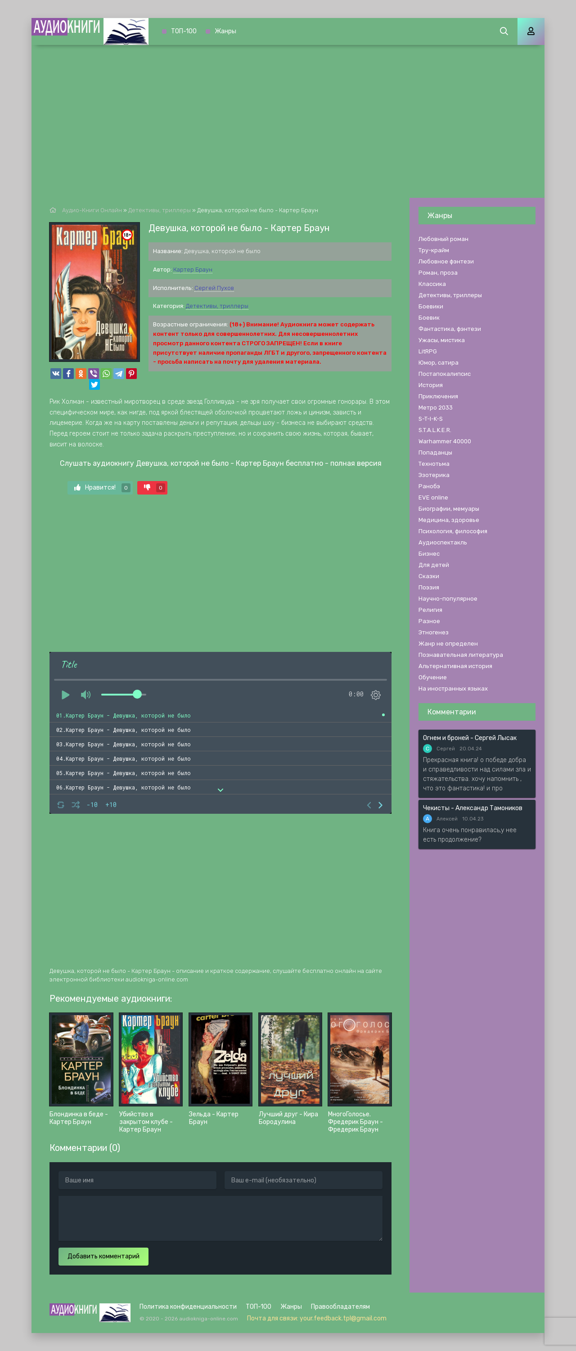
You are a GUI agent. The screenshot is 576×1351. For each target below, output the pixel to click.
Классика (432, 284)
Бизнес (429, 553)
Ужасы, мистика (441, 340)
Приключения (438, 396)
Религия (430, 609)
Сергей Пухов (214, 288)
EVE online (433, 497)
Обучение (432, 677)
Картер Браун (192, 269)
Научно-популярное (447, 598)
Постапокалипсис (444, 373)
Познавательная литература (460, 654)
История (430, 385)
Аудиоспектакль (442, 542)
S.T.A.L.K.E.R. (434, 430)
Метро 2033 (435, 407)
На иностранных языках (453, 688)
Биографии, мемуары (448, 508)
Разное (429, 621)
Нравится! (102, 487)
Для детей (433, 565)
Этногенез (433, 632)
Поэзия (428, 587)
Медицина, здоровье (448, 520)
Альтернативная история (455, 666)
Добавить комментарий (104, 1256)
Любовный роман (443, 239)
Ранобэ (429, 486)
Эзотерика (434, 475)
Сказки (428, 576)
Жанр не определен (448, 643)
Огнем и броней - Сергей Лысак (470, 738)
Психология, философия (452, 531)
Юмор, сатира (438, 362)
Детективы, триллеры (217, 306)
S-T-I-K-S (430, 418)
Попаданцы (435, 452)
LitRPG (427, 351)
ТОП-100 (184, 31)
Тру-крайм (433, 250)
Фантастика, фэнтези (449, 328)
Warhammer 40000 (444, 441)
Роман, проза (438, 272)
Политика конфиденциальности (188, 1307)
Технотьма (434, 463)
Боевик (429, 317)
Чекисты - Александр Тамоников (472, 808)
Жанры (225, 31)
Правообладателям (340, 1307)
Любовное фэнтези (446, 261)
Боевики (430, 306)
